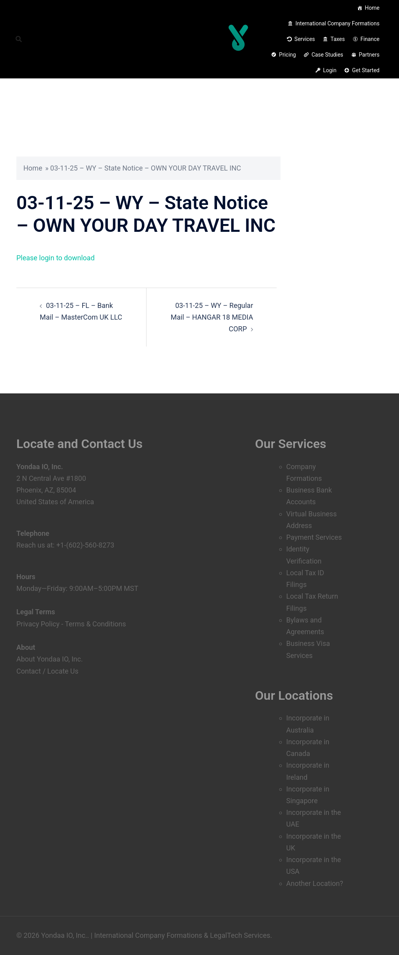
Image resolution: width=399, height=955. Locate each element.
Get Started (366, 70)
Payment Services (314, 537)
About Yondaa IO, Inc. (49, 659)
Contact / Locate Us (47, 671)
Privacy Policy (38, 624)
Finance (370, 39)
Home (372, 8)
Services (305, 39)
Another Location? (314, 883)
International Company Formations (337, 23)
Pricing (287, 55)
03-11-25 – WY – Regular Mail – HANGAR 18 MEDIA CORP (212, 317)
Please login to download (55, 258)
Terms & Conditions (95, 624)
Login (330, 70)
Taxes (337, 39)
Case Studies (327, 55)
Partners (369, 55)
